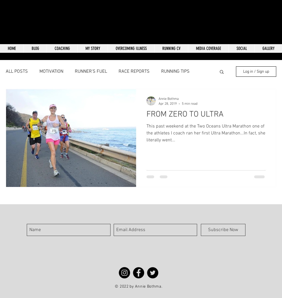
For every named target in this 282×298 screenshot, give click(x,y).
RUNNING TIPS (175, 71)
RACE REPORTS (134, 71)
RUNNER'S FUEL (91, 71)
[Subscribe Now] (223, 230)
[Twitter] (152, 272)
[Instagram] (124, 272)
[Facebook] (138, 272)
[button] (221, 72)
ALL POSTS (17, 71)
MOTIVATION (51, 71)
